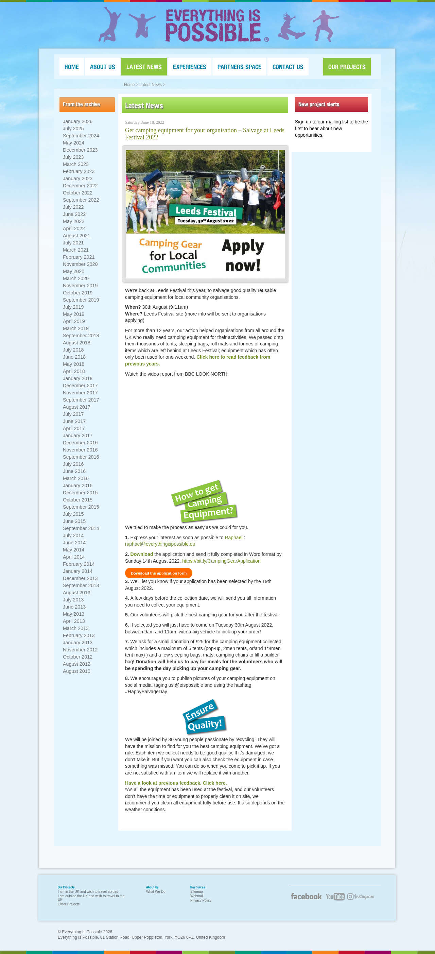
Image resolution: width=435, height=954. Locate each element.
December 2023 (80, 150)
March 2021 (76, 250)
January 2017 (77, 435)
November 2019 (80, 285)
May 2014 (73, 549)
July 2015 (73, 514)
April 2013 (74, 621)
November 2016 (80, 450)
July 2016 (73, 464)
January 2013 (77, 642)
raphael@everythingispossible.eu (160, 544)
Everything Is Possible (217, 25)
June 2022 (74, 214)
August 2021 (76, 235)
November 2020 (80, 264)
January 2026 (77, 121)
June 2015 (74, 521)
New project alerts (318, 104)
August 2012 (76, 664)
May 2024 (73, 143)
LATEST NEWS (144, 66)
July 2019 (73, 307)
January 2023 (77, 178)
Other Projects (69, 904)
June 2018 (74, 357)
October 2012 (77, 657)
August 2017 (76, 407)
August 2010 (76, 671)
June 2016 (74, 471)
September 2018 (81, 335)
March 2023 (76, 164)
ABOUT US (102, 66)
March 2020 (76, 278)
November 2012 (80, 649)
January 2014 (77, 571)
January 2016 (77, 485)
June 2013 (74, 607)
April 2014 (74, 557)
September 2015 (81, 507)
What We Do (156, 891)
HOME (72, 66)
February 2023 (79, 171)
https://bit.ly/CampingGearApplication (221, 561)
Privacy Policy (200, 900)
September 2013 (81, 585)
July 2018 (73, 350)
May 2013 (73, 614)
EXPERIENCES (189, 66)
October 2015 (77, 499)
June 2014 (74, 542)
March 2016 (76, 478)
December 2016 (80, 442)
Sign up (303, 121)
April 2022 (74, 228)
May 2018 (73, 364)
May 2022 (73, 221)
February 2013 (79, 635)
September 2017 (81, 400)
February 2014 (79, 564)
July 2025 (73, 128)
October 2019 (77, 292)
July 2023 (73, 157)
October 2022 (77, 192)
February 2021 (79, 257)
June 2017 (74, 421)
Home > (131, 84)
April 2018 (74, 371)
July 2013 (73, 599)
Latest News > (152, 84)
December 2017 (80, 385)
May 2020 (73, 271)
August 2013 (76, 592)
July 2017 (73, 414)
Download (141, 554)
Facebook (306, 899)
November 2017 (80, 392)
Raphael (233, 537)
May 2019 (73, 314)
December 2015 (80, 492)
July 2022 (73, 207)
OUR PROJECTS (347, 66)
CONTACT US (288, 66)
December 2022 (80, 185)
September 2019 (81, 300)
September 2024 (81, 135)
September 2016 (81, 457)
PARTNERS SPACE (239, 66)
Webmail (197, 896)
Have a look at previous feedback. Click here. (176, 783)
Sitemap (196, 891)
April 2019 (74, 321)
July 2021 (73, 242)
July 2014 (73, 535)
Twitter (364, 900)
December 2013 (80, 578)
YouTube (335, 900)
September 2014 (81, 528)
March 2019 (76, 328)
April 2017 (74, 428)
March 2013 (76, 628)
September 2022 (81, 200)
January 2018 (77, 378)
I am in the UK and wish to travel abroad (88, 891)
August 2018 (76, 342)
